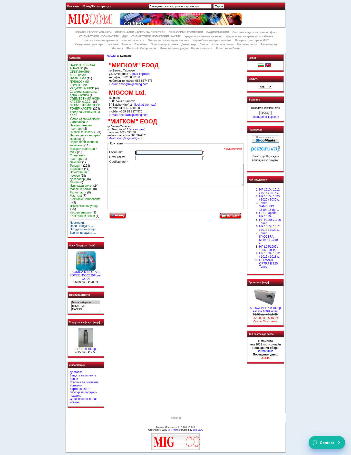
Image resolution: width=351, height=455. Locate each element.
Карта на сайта (80, 389)
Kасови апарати (202, 48)
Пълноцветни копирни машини (168, 40)
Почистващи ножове (164, 44)
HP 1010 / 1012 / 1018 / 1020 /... (269, 228)
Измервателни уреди (174, 48)
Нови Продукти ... (82, 226)
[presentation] (146, 203)
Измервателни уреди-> (84, 207)
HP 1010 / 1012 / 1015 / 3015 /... (269, 191)
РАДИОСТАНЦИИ (217, 32)
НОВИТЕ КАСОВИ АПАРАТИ (93, 32)
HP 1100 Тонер (86, 348)
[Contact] (327, 442)
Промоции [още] (259, 282)
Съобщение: (118, 162)
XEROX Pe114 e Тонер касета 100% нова (265, 308)
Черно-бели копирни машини (212, 40)
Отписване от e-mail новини (83, 400)
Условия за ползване (84, 382)
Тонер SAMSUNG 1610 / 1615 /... (269, 206)
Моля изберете (86, 302)
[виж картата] (141, 74)
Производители (79, 294)
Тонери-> (76, 165)
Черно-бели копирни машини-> (84, 143)
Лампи (203, 44)
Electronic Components (141, 48)
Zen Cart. (198, 429)
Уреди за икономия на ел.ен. (203, 36)
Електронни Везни (228, 48)
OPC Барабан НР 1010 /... (268, 214)
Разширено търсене (265, 117)
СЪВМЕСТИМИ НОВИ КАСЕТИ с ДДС (103, 36)
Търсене (254, 99)
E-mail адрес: (117, 157)
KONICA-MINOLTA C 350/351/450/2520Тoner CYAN (85, 274)
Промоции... (78, 222)
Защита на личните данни (83, 377)
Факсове (112, 44)
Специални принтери (89, 44)
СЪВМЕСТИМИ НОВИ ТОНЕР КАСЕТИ (156, 36)
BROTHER (86, 306)
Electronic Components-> (85, 200)
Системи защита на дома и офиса (254, 32)
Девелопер (188, 44)
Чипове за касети (132, 40)
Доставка (76, 372)
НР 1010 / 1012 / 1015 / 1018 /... (269, 255)
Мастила (117, 48)
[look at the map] (145, 104)
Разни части (269, 44)
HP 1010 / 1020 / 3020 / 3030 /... (269, 198)
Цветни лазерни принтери (100, 40)
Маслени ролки (247, 44)
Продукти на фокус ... (84, 229)
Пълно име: (116, 152)
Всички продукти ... (83, 232)
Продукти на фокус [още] (84, 322)
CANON (86, 309)
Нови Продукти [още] (82, 245)
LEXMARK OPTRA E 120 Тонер (268, 263)
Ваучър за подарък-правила (83, 394)
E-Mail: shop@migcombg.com (128, 84)
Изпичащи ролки (223, 44)
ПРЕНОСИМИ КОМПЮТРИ (186, 32)
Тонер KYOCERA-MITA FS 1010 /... (268, 238)
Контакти (76, 385)
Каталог (73, 6)
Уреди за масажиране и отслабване (249, 36)
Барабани (141, 44)
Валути (253, 78)
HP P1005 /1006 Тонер (270, 221)
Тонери (126, 44)
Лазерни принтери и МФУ (252, 40)
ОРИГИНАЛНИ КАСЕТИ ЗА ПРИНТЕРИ (140, 32)
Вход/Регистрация (97, 6)
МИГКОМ (173, 429)
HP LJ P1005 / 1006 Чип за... (268, 248)
